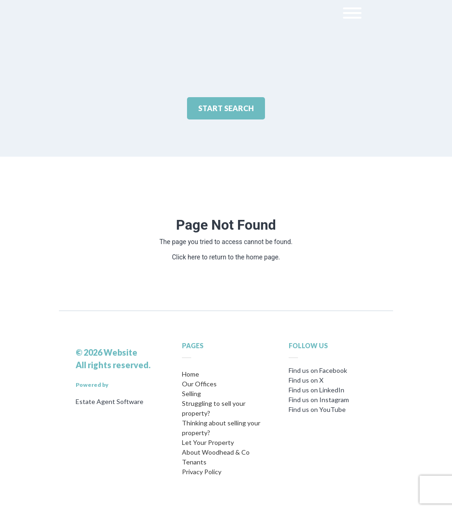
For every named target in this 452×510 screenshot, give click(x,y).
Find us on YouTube (317, 409)
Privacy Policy (201, 472)
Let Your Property (208, 442)
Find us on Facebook (318, 370)
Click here (186, 257)
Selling (191, 393)
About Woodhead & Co (216, 452)
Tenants (194, 462)
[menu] (352, 14)
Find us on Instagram (319, 400)
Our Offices (199, 384)
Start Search (226, 108)
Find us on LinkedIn (316, 390)
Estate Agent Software (109, 401)
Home (190, 374)
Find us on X (306, 380)
